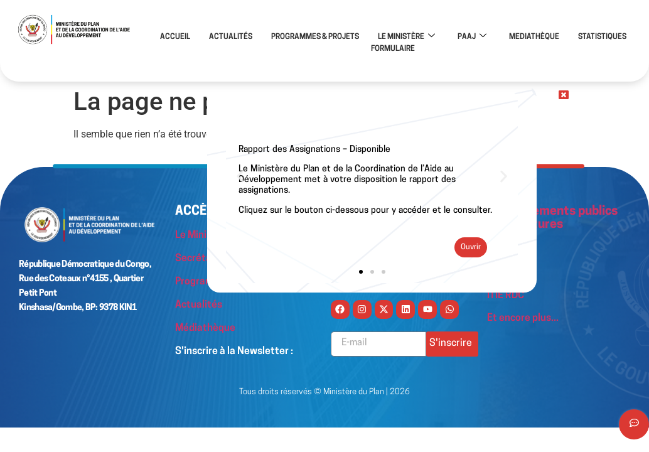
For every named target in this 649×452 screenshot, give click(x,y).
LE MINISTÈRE (406, 37)
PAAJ (472, 37)
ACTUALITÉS (230, 37)
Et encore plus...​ (523, 316)
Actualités (198, 304)
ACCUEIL (175, 37)
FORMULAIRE (393, 48)
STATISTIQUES (602, 37)
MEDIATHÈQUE (534, 37)
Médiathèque (205, 326)
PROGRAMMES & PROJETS (315, 37)
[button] (240, 176)
